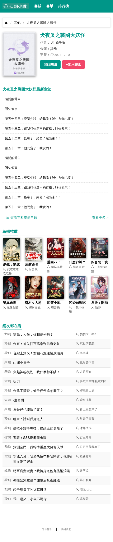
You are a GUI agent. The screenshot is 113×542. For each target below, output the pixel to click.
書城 (37, 6)
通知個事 (11, 109)
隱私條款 (47, 534)
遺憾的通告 (13, 99)
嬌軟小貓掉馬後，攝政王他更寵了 (38, 434)
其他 (17, 22)
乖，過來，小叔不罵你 (30, 504)
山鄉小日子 (21, 368)
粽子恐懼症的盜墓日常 (30, 495)
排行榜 (63, 6)
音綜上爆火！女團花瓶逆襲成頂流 (38, 358)
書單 (49, 6)
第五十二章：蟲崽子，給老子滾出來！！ (35, 140)
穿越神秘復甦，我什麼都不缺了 (36, 377)
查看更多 (100, 222)
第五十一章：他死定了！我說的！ (30, 150)
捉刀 (16, 387)
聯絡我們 (66, 534)
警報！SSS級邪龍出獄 (30, 443)
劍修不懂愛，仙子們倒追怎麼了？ (38, 396)
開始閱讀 (50, 64)
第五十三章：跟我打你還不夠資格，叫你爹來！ (40, 130)
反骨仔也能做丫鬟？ (28, 415)
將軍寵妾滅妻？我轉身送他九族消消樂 (41, 476)
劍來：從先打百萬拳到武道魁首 (36, 349)
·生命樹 (18, 405)
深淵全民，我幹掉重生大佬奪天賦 (38, 452)
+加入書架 (73, 64)
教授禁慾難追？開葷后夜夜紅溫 (36, 486)
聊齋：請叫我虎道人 (28, 424)
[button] (106, 6)
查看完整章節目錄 (21, 222)
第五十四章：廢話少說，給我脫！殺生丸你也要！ (42, 119)
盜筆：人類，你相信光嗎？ (33, 340)
